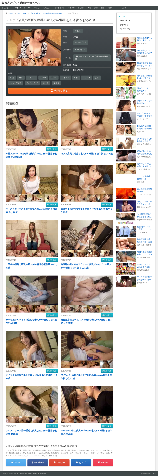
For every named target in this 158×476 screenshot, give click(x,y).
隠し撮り (81, 8)
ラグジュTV (125, 29)
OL (117, 8)
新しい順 (5, 8)
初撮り (56, 83)
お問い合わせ (145, 473)
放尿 (96, 8)
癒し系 (45, 83)
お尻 (97, 77)
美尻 (21, 77)
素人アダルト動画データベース (22, 2)
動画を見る (52, 149)
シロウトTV (16, 8)
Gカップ (86, 77)
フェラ (43, 77)
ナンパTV (27, 8)
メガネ (110, 8)
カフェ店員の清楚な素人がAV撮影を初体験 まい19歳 (87, 153)
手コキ (54, 77)
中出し (36, 8)
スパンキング (32, 83)
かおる (78, 31)
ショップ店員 (80, 42)
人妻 (89, 8)
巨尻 (76, 77)
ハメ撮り (46, 8)
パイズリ (65, 77)
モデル (123, 8)
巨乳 (12, 77)
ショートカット (59, 8)
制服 (102, 8)
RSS (154, 473)
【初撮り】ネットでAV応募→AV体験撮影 (91, 57)
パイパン (71, 8)
